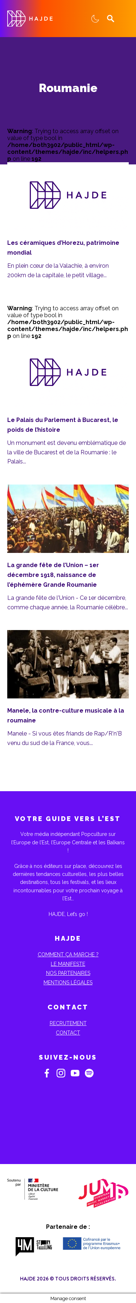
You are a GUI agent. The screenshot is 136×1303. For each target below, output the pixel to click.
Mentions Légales (68, 982)
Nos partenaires (68, 973)
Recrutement (68, 1023)
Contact (68, 1033)
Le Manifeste (68, 964)
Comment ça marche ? (68, 954)
